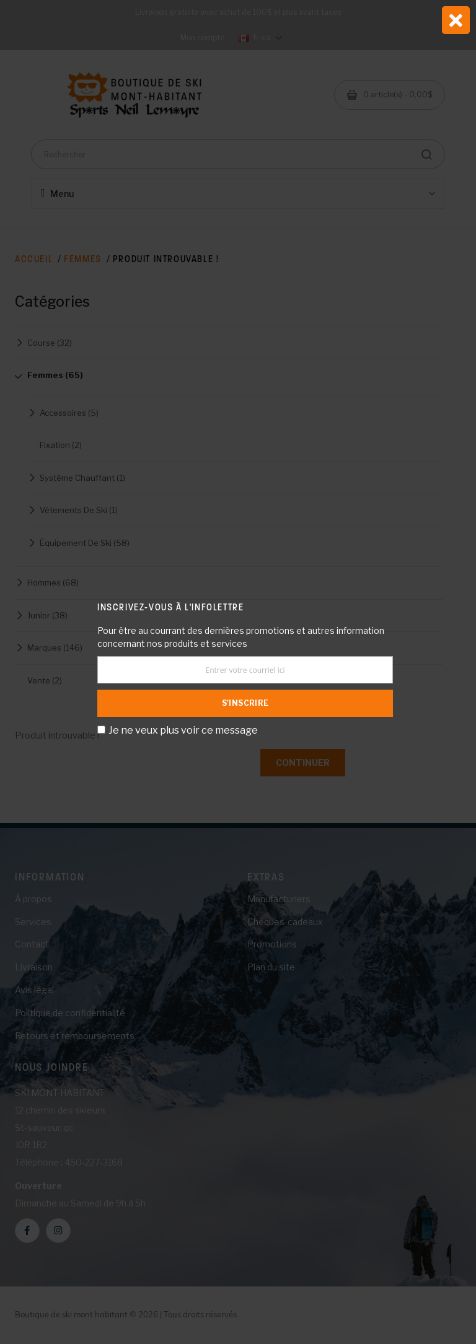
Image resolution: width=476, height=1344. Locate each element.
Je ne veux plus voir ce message (183, 730)
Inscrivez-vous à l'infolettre (170, 607)
